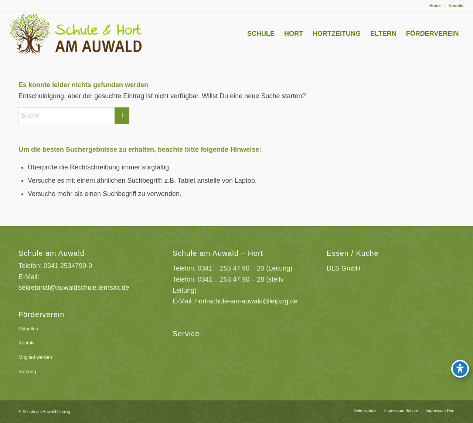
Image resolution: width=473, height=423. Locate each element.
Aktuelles (28, 328)
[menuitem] (435, 5)
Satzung (27, 371)
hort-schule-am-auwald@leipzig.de (246, 301)
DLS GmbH (344, 268)
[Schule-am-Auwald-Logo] (88, 33)
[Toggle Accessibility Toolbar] (460, 369)
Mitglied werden (35, 357)
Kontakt (455, 5)
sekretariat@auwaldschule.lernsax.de (73, 287)
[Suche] (73, 115)
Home (435, 5)
